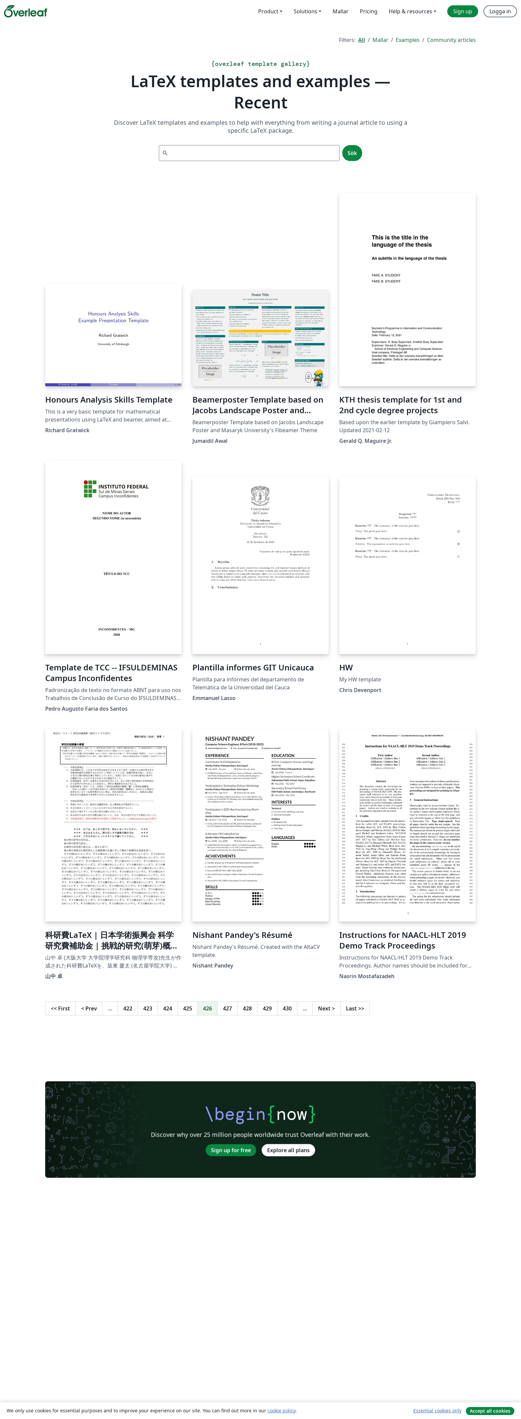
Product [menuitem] (268, 11)
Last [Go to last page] (355, 1008)
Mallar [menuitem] (341, 11)
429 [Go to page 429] (267, 1008)
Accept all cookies (490, 1411)
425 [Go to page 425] (187, 1008)
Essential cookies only (437, 1410)
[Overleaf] (25, 11)
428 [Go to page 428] (247, 1008)
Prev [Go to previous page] (89, 1008)
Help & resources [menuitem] (410, 11)
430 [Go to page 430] (287, 1008)
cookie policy (281, 1410)
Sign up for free (231, 1150)
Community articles (451, 40)
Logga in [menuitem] (500, 11)
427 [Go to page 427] (227, 1008)
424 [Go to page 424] (167, 1008)
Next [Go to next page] (326, 1008)
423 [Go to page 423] (147, 1008)
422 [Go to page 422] (127, 1008)
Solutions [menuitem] (305, 11)
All (361, 40)
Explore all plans (288, 1150)
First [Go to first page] (60, 1008)
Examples (408, 40)
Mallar (380, 40)
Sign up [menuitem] (462, 11)
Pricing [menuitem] (368, 11)
